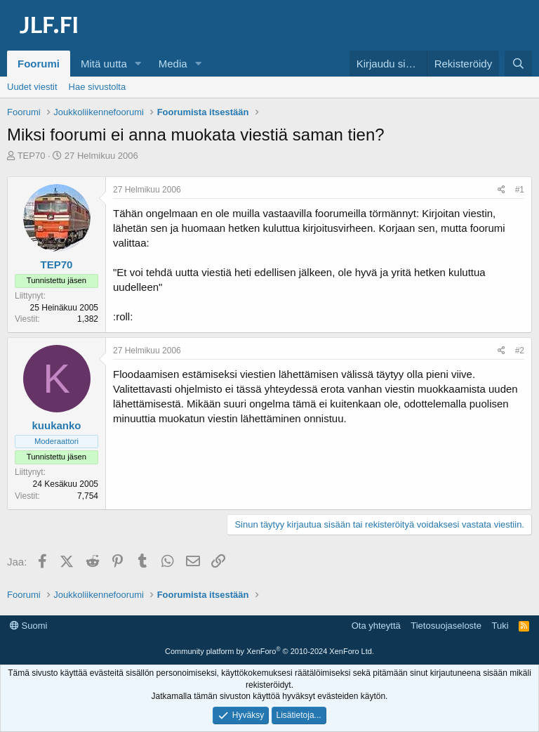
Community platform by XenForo (269, 651)
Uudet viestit (32, 86)
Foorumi (39, 64)
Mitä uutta (104, 64)
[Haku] (518, 64)
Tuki (499, 625)
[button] (138, 64)
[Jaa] (501, 190)
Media (173, 64)
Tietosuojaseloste (446, 625)
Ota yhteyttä (376, 625)
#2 (519, 350)
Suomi (28, 625)
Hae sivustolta (97, 86)
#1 (519, 190)
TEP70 (32, 155)
